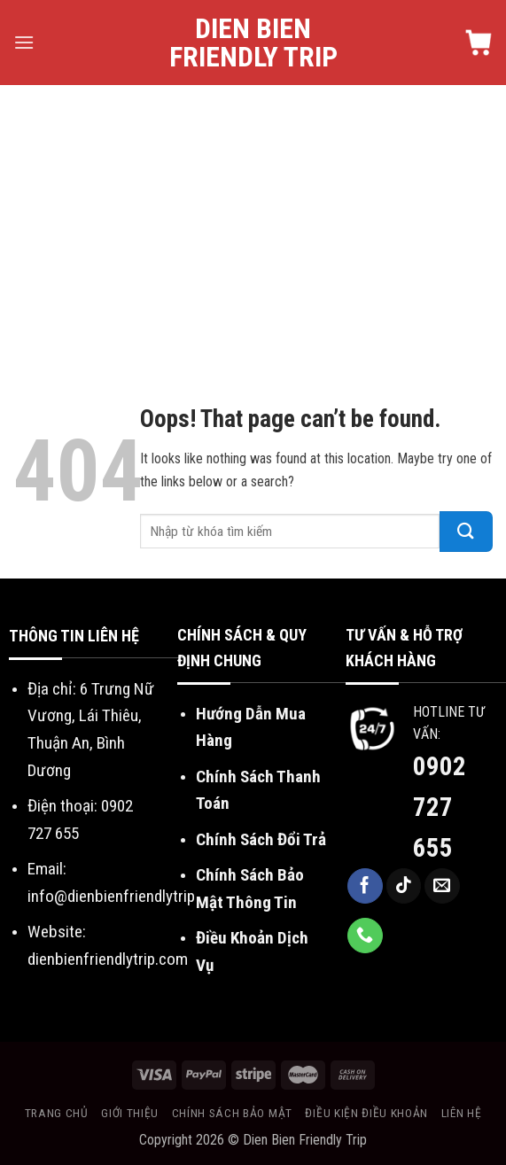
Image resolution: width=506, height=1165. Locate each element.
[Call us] (365, 935)
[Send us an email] (442, 886)
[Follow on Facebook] (365, 886)
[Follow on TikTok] (404, 886)
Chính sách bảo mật (232, 1113)
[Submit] (466, 531)
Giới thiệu (130, 1113)
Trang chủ (57, 1113)
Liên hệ (461, 1113)
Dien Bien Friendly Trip (253, 42)
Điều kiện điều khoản (366, 1113)
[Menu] (24, 42)
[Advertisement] (253, 218)
